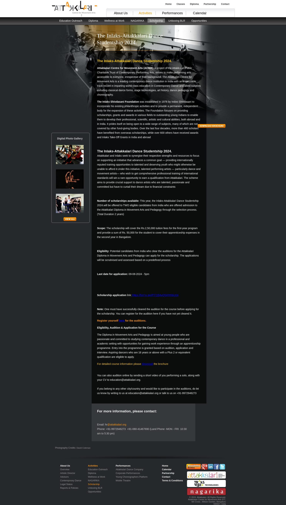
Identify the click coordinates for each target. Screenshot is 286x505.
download (147, 363)
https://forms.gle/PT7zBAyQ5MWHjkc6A (155, 295)
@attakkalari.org (116, 424)
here (122, 320)
